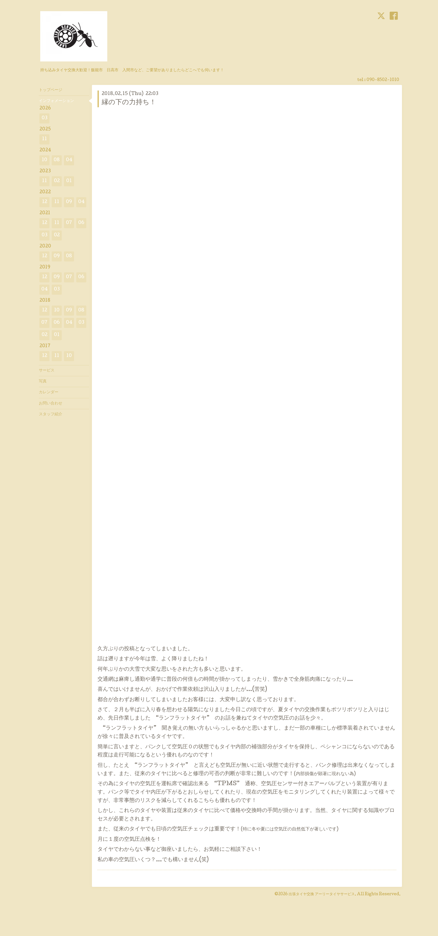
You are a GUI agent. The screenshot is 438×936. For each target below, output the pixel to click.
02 (57, 181)
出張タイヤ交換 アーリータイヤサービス (322, 894)
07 (69, 223)
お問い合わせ (50, 403)
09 (69, 202)
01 (69, 181)
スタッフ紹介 (50, 414)
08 (57, 160)
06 (81, 223)
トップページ (50, 90)
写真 (43, 381)
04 (69, 160)
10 (44, 160)
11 (44, 139)
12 (44, 202)
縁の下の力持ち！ (129, 102)
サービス (46, 370)
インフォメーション (56, 101)
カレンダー (48, 392)
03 (44, 118)
